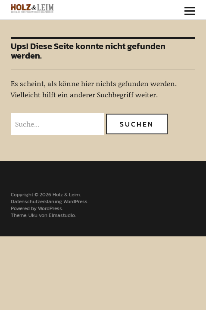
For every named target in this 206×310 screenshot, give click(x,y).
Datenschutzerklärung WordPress (49, 201)
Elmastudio (62, 215)
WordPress (50, 208)
